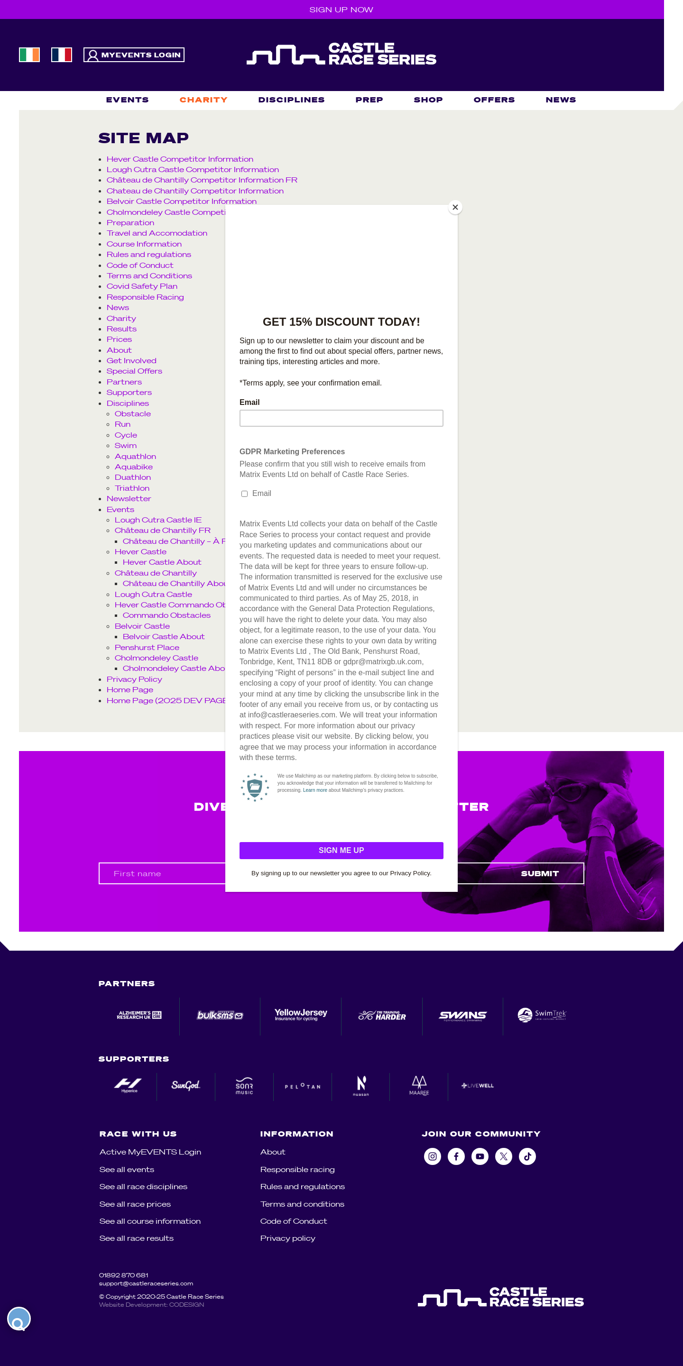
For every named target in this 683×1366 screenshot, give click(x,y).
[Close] (455, 207)
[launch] (19, 1318)
